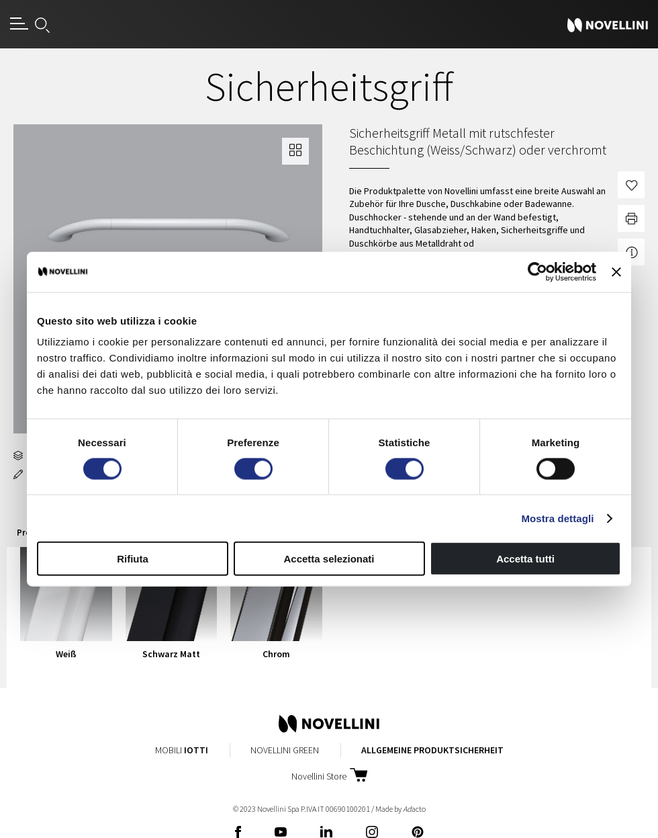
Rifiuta (132, 558)
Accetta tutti (525, 558)
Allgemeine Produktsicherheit (432, 750)
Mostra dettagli (557, 517)
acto (414, 809)
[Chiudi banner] (616, 271)
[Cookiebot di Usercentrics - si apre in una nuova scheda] (537, 271)
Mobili (181, 750)
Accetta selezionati (328, 558)
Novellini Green (284, 750)
